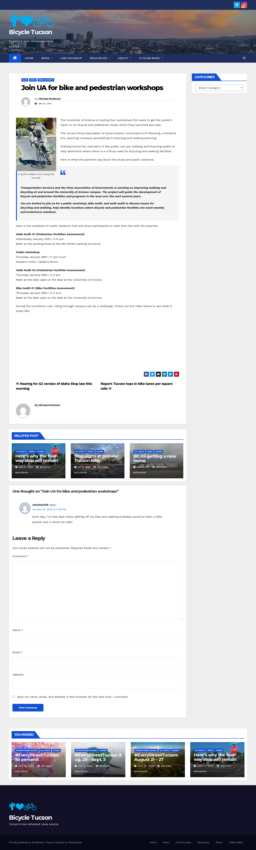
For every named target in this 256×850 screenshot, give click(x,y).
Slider (41, 451)
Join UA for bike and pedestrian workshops (92, 87)
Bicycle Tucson (30, 32)
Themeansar (75, 842)
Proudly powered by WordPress (27, 842)
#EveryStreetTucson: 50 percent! (37, 757)
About (124, 58)
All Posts (21, 451)
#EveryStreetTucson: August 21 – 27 (156, 757)
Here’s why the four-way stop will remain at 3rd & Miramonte (36, 460)
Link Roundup (71, 58)
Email (17, 652)
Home (29, 58)
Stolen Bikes (151, 58)
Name (17, 630)
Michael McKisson (50, 98)
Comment (20, 556)
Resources (100, 58)
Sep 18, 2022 (26, 766)
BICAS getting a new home (154, 458)
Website (18, 674)
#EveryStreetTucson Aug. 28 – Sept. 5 (98, 757)
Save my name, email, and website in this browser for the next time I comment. (72, 697)
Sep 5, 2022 (85, 766)
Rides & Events (46, 80)
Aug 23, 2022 (205, 766)
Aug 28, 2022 (146, 766)
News (47, 58)
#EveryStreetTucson (27, 750)
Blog (24, 80)
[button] (244, 58)
